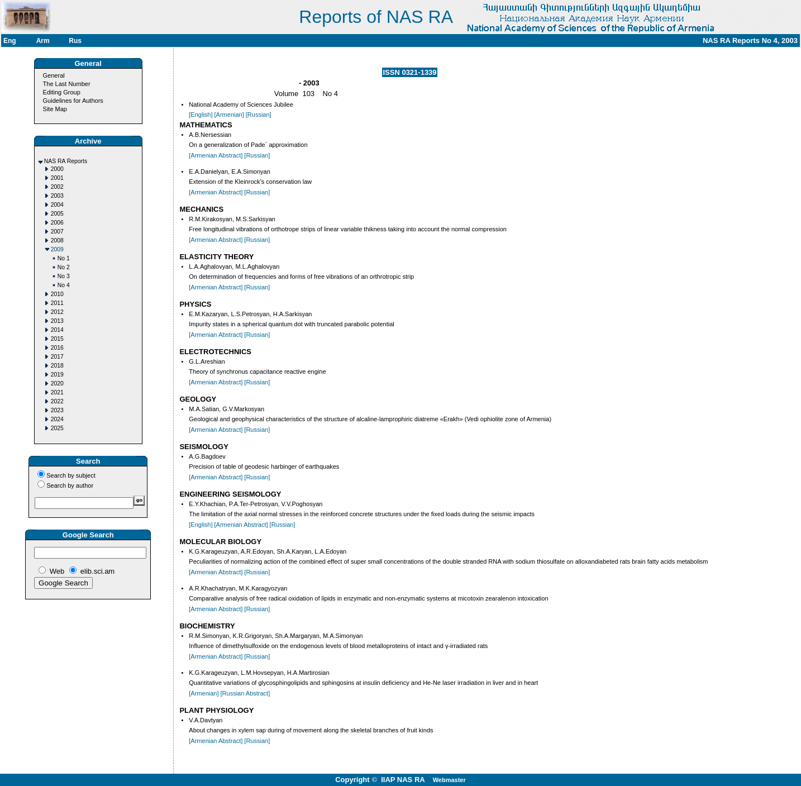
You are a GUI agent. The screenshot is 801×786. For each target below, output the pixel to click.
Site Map (55, 109)
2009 (57, 249)
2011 (57, 303)
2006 (57, 223)
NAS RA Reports (65, 161)
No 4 (64, 285)
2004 (57, 205)
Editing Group (61, 92)
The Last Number (66, 83)
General (54, 75)
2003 (57, 196)
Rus (75, 41)
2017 (57, 357)
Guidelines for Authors (73, 100)
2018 (57, 366)
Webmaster (449, 780)
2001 (57, 178)
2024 (57, 419)
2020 (57, 383)
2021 (57, 392)
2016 (57, 348)
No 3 (64, 276)
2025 (57, 428)
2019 (57, 374)
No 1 (64, 258)
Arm (43, 41)
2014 (57, 330)
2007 (57, 231)
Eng (9, 41)
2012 (57, 312)
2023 (57, 410)
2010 (57, 294)
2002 (57, 187)
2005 (57, 214)
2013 (57, 321)
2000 (57, 169)
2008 (57, 240)
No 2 (64, 267)
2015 (57, 339)
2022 (57, 401)
